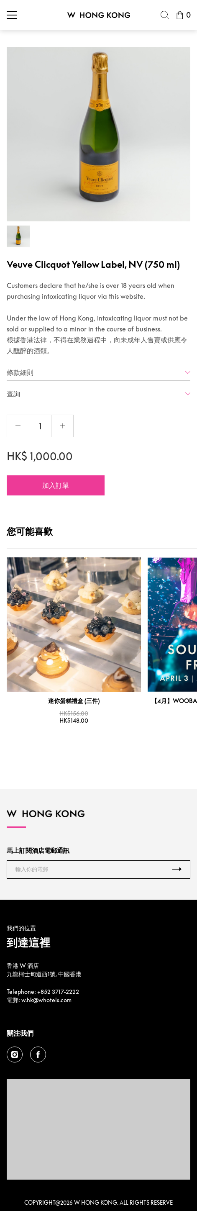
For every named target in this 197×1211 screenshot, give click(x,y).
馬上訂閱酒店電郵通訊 (38, 850)
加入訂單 (55, 485)
